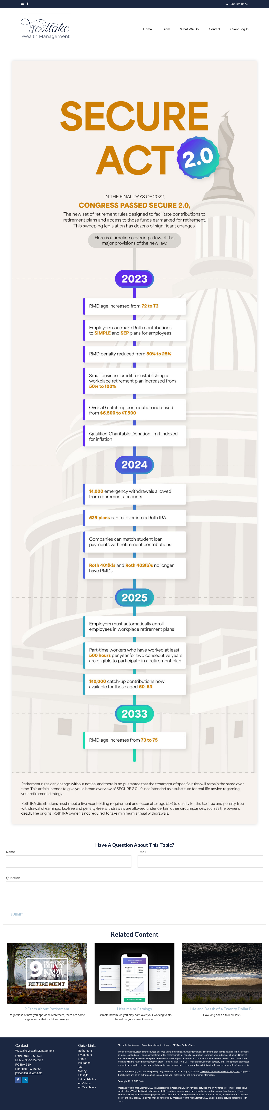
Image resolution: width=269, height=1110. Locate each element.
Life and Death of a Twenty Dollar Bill (222, 1009)
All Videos (84, 1083)
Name (10, 852)
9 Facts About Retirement (46, 1009)
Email (142, 852)
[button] (166, 29)
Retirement (85, 1050)
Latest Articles (87, 1079)
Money (82, 1071)
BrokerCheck (188, 1045)
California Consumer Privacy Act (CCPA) (220, 1071)
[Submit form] (16, 914)
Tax (80, 1067)
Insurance (84, 1063)
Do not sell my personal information (197, 1075)
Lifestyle (83, 1075)
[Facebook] (27, 4)
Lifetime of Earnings (134, 1009)
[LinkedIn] (22, 4)
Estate (82, 1058)
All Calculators (87, 1087)
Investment (85, 1054)
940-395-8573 (237, 4)
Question (13, 878)
